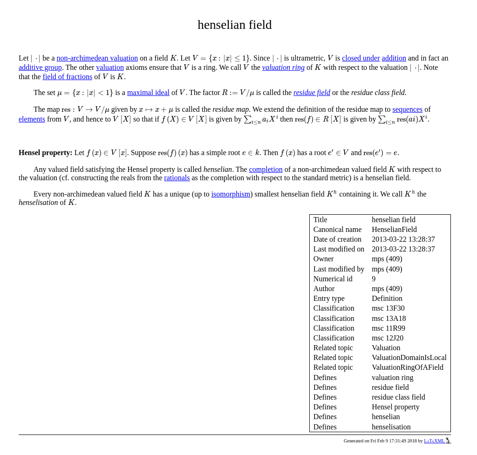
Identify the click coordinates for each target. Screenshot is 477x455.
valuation (110, 67)
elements (32, 119)
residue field (311, 92)
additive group (40, 67)
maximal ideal (148, 92)
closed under (361, 58)
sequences (407, 109)
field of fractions (68, 77)
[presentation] (35, 58)
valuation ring (283, 67)
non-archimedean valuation (97, 58)
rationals (177, 178)
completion (266, 169)
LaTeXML (437, 440)
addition (394, 58)
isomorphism (231, 194)
